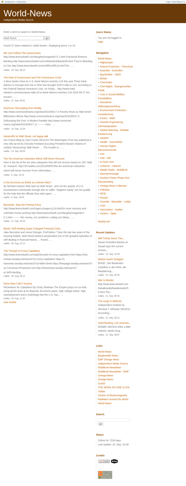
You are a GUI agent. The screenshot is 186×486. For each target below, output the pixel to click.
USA (102, 205)
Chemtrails (106, 82)
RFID (103, 193)
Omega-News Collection (113, 185)
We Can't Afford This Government (22, 53)
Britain (103, 78)
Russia (104, 197)
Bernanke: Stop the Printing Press (22, 204)
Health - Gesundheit (111, 142)
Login (168, 2)
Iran (102, 153)
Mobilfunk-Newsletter (109, 367)
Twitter (101, 391)
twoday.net (9, 2)
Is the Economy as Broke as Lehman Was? (27, 182)
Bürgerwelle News (108, 355)
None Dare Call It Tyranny (18, 283)
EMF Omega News (108, 359)
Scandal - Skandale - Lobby (115, 201)
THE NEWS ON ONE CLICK (114, 387)
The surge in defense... (110, 301)
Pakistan (105, 189)
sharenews (21, 2)
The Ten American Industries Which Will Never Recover (34, 158)
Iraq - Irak (105, 157)
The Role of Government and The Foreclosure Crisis (32, 77)
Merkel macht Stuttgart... (111, 259)
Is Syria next (107, 161)
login (100, 41)
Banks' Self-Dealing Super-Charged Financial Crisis (32, 228)
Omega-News (105, 379)
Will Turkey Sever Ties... (111, 238)
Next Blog (176, 2)
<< (183, 2)
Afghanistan (106, 62)
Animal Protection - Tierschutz (116, 66)
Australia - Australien (111, 70)
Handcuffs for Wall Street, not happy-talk (26, 136)
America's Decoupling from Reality (23, 108)
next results (10, 302)
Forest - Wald (107, 118)
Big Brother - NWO (110, 74)
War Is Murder (106, 280)
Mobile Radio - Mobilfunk (113, 169)
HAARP (104, 138)
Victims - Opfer (108, 213)
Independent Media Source (113, 363)
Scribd (101, 383)
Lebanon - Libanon (110, 165)
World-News (28, 13)
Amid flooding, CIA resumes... (114, 323)
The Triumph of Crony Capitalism (22, 250)
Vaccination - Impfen (111, 209)
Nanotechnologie (109, 173)
